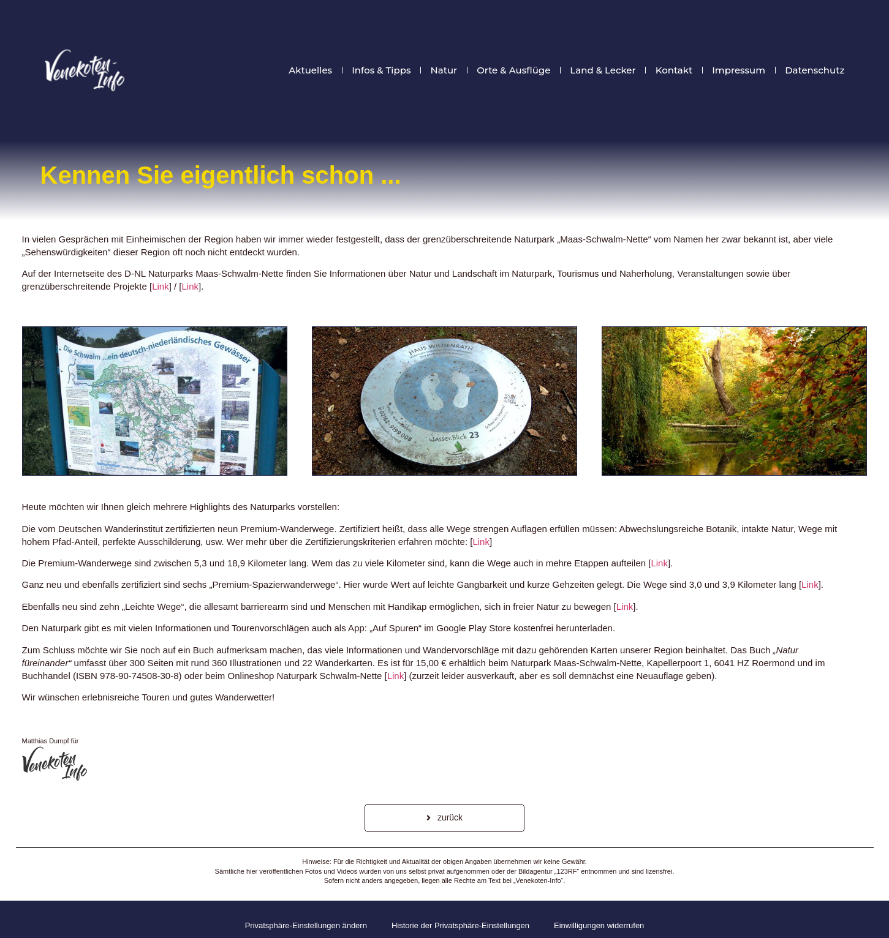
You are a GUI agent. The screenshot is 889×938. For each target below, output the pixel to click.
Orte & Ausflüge (513, 70)
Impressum (738, 70)
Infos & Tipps (381, 70)
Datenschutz (814, 70)
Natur (444, 70)
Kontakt (674, 70)
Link (160, 286)
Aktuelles (310, 70)
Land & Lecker (602, 70)
